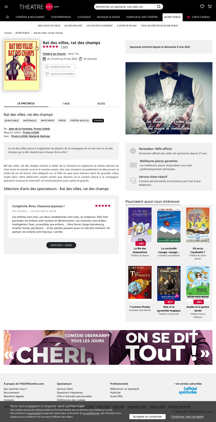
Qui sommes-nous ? (15, 388)
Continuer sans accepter (187, 416)
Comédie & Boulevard (30, 17)
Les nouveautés (73, 25)
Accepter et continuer (147, 416)
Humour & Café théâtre (142, 17)
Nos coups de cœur (49, 25)
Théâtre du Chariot (54, 53)
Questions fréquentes (70, 392)
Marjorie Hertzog (39, 136)
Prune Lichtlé (42, 128)
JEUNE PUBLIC (12, 120)
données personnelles (78, 396)
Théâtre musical (79, 120)
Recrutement (11, 392)
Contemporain (61, 17)
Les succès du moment (100, 25)
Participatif (47, 120)
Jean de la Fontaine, (21, 128)
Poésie (62, 120)
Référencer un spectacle (124, 388)
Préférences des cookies (71, 400)
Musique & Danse (108, 17)
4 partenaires (34, 413)
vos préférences (91, 413)
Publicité (115, 392)
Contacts (9, 400)
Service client (65, 388)
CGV (59, 396)
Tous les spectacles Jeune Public (159, 25)
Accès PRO (116, 396)
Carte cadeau (198, 17)
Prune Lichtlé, (19, 136)
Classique (84, 17)
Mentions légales (14, 396)
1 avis (64, 46)
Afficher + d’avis (61, 245)
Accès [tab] (101, 103)
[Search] (124, 7)
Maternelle (30, 120)
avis (58, 66)
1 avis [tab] (66, 103)
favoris (60, 73)
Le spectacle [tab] (26, 103)
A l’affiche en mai (126, 25)
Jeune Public (172, 17)
